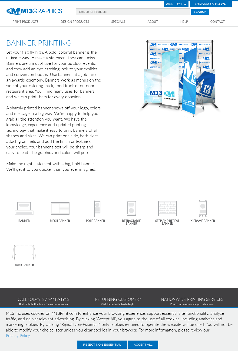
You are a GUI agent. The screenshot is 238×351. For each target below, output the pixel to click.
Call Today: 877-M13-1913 (211, 3)
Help (184, 21)
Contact (217, 21)
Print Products (25, 21)
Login (169, 3)
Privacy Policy (18, 335)
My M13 (181, 3)
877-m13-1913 (55, 299)
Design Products (75, 21)
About (153, 21)
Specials (118, 21)
